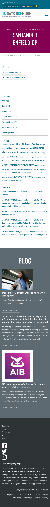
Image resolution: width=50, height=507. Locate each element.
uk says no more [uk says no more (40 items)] (23, 176)
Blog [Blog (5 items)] (43, 144)
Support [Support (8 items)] (28, 173)
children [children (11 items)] (9, 148)
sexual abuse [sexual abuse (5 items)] (28, 170)
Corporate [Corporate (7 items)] (29, 148)
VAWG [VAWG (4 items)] (7, 181)
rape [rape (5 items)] (14, 170)
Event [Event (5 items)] (30, 153)
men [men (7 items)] (18, 161)
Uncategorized (8, 132)
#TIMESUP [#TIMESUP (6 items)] (10, 144)
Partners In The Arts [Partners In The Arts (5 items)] (7, 170)
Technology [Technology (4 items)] (4, 177)
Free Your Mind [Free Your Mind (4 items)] (36, 153)
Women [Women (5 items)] (11, 181)
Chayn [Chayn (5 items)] (3, 148)
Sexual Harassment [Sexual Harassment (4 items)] (6, 173)
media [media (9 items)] (14, 160)
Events (4, 111)
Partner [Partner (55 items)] (14, 164)
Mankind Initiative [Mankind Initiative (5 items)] (7, 161)
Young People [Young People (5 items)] (18, 181)
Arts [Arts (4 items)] (41, 144)
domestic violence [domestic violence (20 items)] (19, 152)
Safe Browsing (8, 3)
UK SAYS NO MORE (16, 14)
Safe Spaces (10, 6)
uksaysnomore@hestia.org (37, 497)
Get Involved (7, 432)
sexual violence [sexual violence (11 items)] (18, 172)
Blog (3, 106)
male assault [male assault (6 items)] (37, 157)
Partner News (7, 122)
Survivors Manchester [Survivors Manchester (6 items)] (38, 173)
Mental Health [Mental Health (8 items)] (26, 161)
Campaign (6, 426)
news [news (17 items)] (34, 160)
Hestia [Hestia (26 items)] (13, 156)
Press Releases (8, 127)
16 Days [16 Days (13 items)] (18, 144)
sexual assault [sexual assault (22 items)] (39, 169)
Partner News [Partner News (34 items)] (27, 165)
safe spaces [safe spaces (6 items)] (20, 170)
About (4, 100)
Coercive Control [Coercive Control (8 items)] (19, 148)
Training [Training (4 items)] (10, 177)
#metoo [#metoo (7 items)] (4, 144)
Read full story (11, 310)
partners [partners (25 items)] (40, 165)
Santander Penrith (12, 72)
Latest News (7, 116)
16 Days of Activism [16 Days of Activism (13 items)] (30, 144)
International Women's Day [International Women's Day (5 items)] (25, 157)
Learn (4, 429)
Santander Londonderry (14, 77)
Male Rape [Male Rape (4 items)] (44, 157)
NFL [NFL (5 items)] (38, 161)
